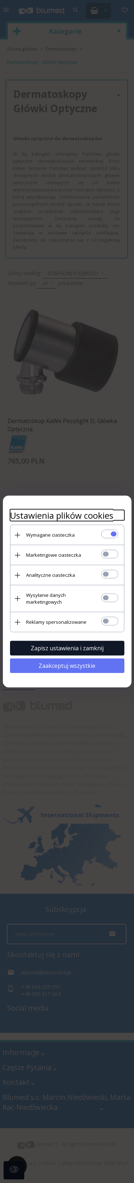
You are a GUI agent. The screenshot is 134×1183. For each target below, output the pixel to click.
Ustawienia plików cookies (61, 515)
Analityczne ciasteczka (50, 575)
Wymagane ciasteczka (50, 535)
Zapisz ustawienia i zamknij (67, 648)
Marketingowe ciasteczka (53, 555)
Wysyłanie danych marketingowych (46, 598)
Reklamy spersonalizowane (56, 622)
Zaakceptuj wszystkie (67, 666)
